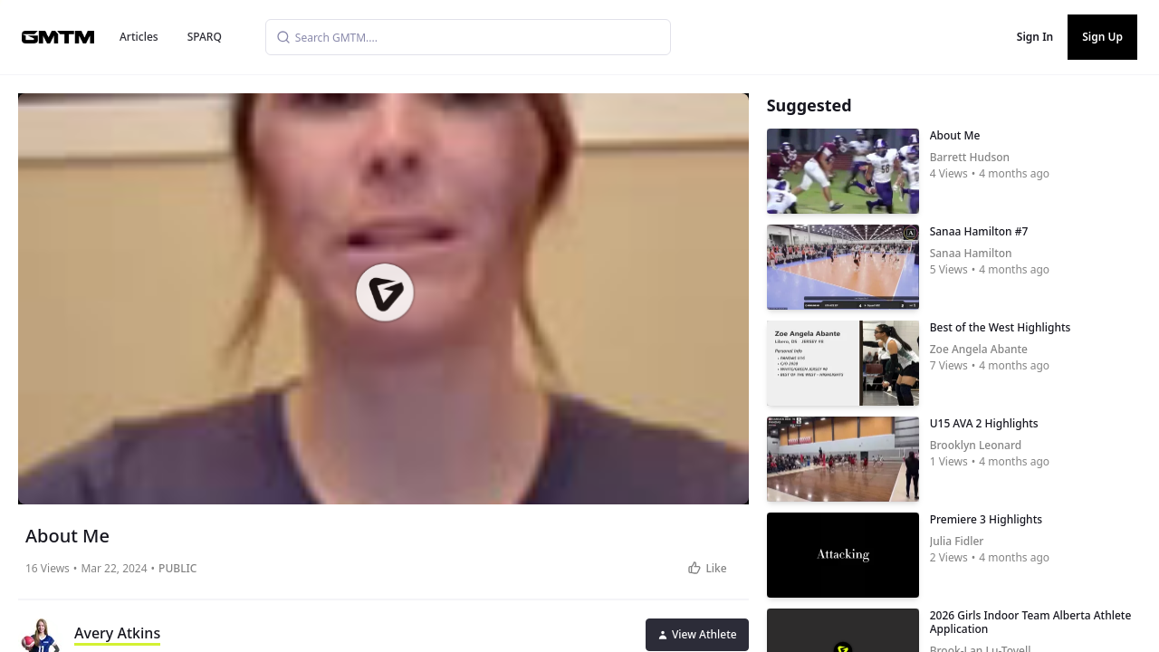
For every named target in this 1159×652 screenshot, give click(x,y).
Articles (139, 36)
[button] (385, 292)
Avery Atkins (117, 633)
